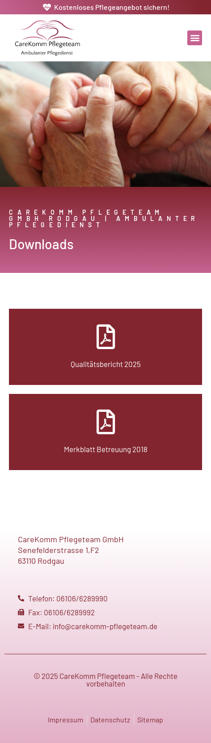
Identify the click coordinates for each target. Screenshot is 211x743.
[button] (194, 37)
